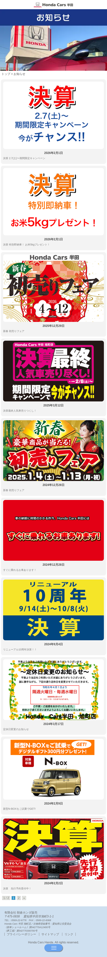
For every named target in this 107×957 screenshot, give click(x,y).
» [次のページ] (24, 898)
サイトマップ (50, 934)
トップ (5, 73)
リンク (68, 934)
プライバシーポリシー (22, 934)
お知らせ (19, 73)
